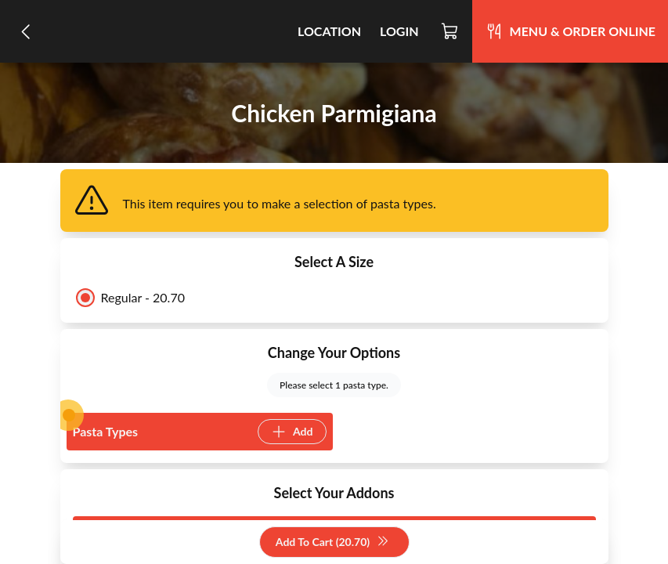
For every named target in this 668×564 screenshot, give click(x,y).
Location (329, 31)
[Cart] (450, 31)
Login (399, 31)
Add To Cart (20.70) (332, 542)
